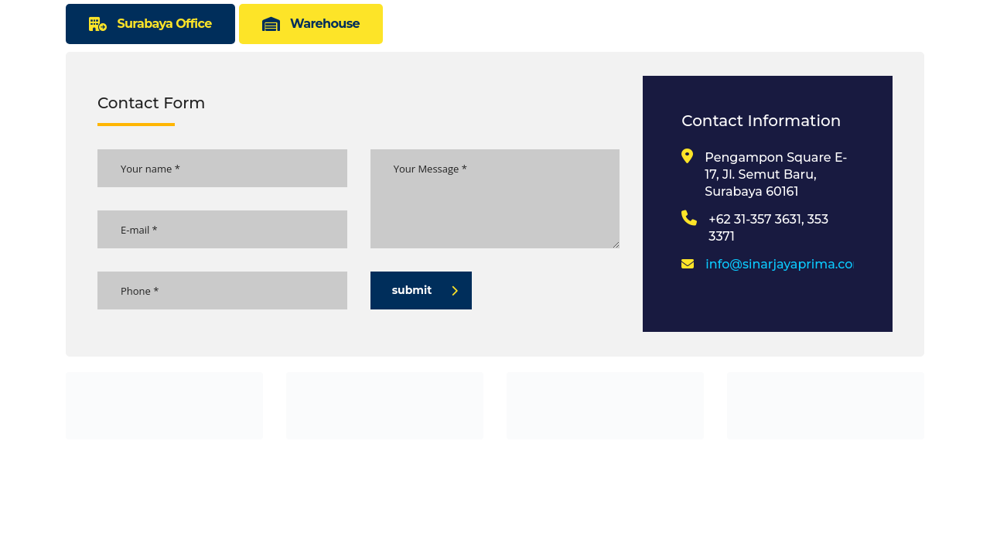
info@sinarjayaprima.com (785, 264)
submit (425, 290)
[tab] (150, 24)
